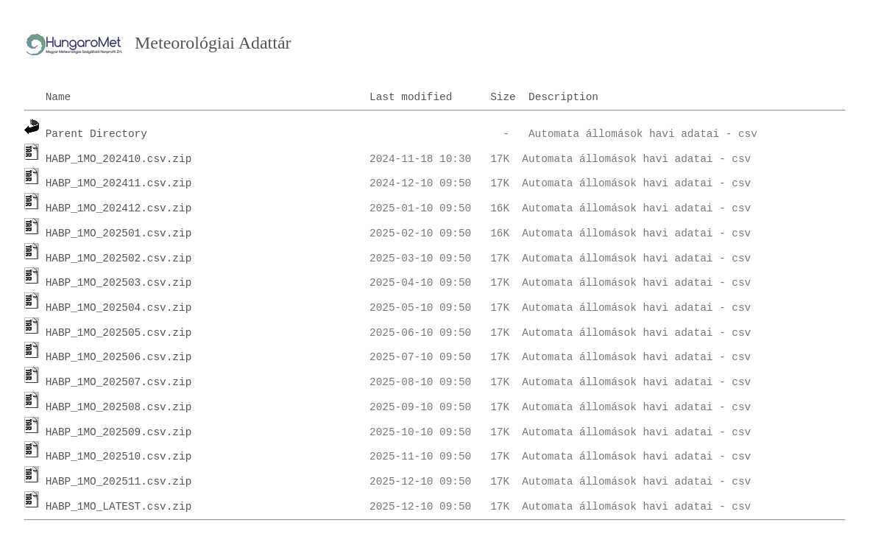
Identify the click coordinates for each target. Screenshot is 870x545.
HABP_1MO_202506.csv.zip (119, 357)
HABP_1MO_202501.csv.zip (119, 233)
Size (503, 97)
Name (58, 97)
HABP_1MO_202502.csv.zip (119, 258)
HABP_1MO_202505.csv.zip (119, 333)
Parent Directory (96, 134)
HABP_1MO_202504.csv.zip (119, 308)
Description (563, 97)
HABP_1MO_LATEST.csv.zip (119, 507)
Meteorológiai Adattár (213, 42)
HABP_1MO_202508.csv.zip (119, 407)
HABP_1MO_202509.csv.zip (119, 432)
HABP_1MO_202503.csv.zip (119, 283)
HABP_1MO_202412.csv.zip (119, 208)
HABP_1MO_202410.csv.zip (119, 159)
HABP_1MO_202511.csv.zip (119, 482)
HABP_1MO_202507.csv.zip (119, 382)
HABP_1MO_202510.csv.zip (119, 457)
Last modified (410, 97)
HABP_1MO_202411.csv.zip (119, 183)
